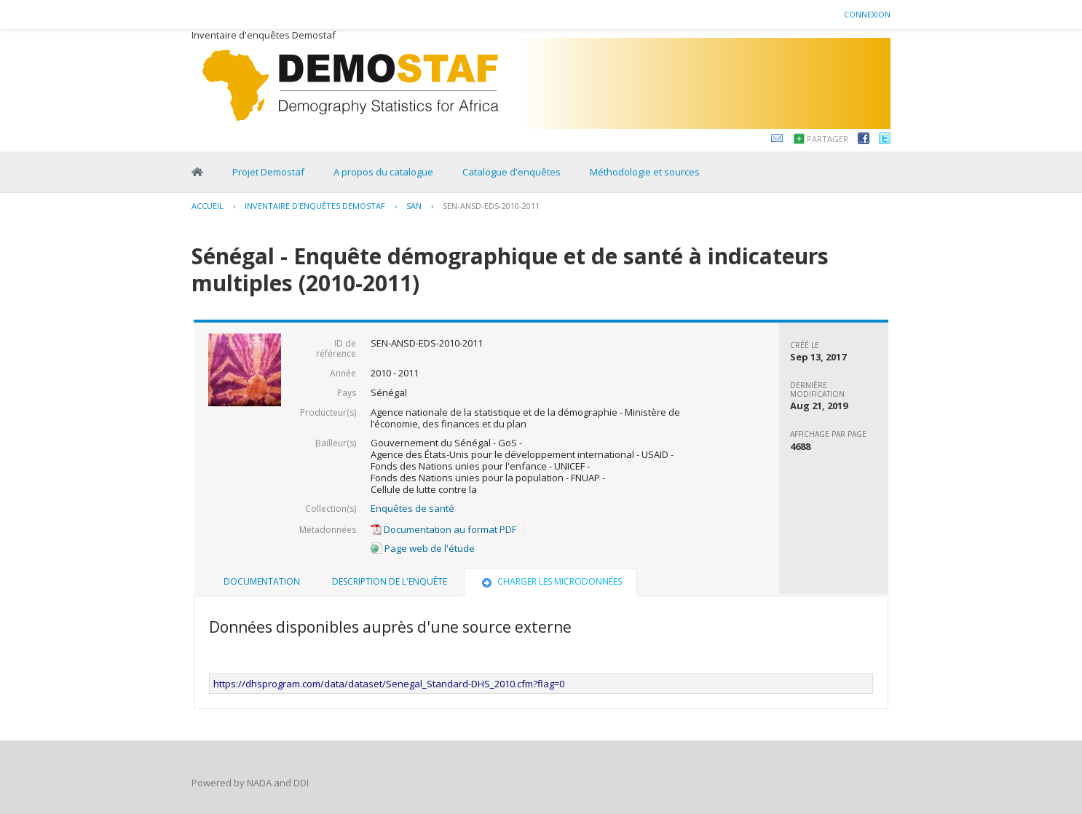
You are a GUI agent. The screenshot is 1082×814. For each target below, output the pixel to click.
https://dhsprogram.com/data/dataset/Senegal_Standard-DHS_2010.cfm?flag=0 (388, 683)
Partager (827, 138)
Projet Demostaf (268, 171)
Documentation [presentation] (262, 581)
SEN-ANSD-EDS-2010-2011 (491, 205)
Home (197, 172)
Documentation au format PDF (443, 529)
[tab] (261, 582)
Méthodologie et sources (645, 171)
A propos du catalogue (383, 171)
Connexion (867, 14)
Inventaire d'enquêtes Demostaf (315, 205)
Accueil (207, 205)
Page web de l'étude (423, 548)
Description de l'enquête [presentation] (389, 581)
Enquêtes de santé (412, 508)
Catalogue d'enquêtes (511, 171)
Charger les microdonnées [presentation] (550, 581)
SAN (414, 205)
